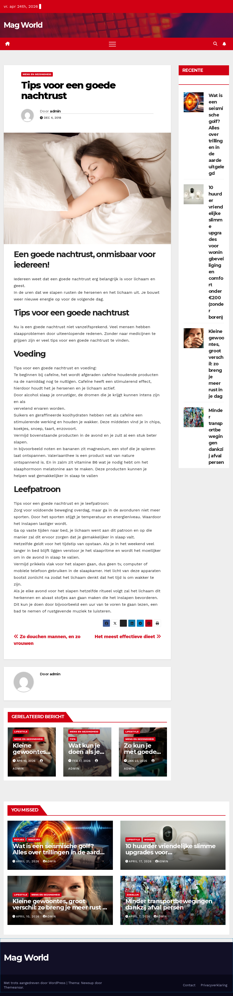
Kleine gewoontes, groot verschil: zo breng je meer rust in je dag (216, 364)
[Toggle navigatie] (112, 44)
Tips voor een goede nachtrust (68, 90)
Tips (73, 739)
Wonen (149, 839)
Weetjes (34, 839)
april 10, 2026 (28, 916)
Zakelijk (133, 894)
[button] (215, 43)
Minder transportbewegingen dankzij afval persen (216, 436)
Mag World (23, 25)
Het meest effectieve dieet (128, 636)
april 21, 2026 (28, 861)
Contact (189, 985)
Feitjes (19, 839)
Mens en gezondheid (37, 74)
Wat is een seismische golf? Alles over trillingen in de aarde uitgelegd (216, 134)
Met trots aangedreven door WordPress (35, 983)
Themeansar (13, 987)
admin (55, 111)
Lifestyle (20, 731)
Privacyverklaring (214, 985)
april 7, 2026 (140, 916)
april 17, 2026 (141, 861)
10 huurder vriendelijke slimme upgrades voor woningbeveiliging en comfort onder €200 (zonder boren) (216, 252)
